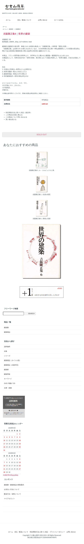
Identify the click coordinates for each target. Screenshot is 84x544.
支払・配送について (22, 20)
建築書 (6, 327)
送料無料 (7, 346)
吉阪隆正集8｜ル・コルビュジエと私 (41, 170)
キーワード (8, 379)
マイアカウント (9, 498)
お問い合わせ (41, 20)
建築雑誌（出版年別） (11, 365)
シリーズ (7, 356)
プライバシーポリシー (57, 532)
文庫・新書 (8, 388)
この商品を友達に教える (14, 115)
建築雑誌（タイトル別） (12, 360)
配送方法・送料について (12, 494)
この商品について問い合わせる (16, 117)
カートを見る (57, 20)
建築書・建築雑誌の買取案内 (14, 485)
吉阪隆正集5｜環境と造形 (41, 218)
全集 (5, 351)
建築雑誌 (7, 332)
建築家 (11, 29)
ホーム (6, 20)
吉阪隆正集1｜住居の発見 (41, 194)
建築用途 (7, 374)
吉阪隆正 (18, 29)
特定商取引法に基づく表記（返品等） (19, 112)
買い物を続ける (11, 119)
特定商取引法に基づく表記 (39, 532)
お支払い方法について (11, 489)
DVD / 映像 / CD (9, 383)
